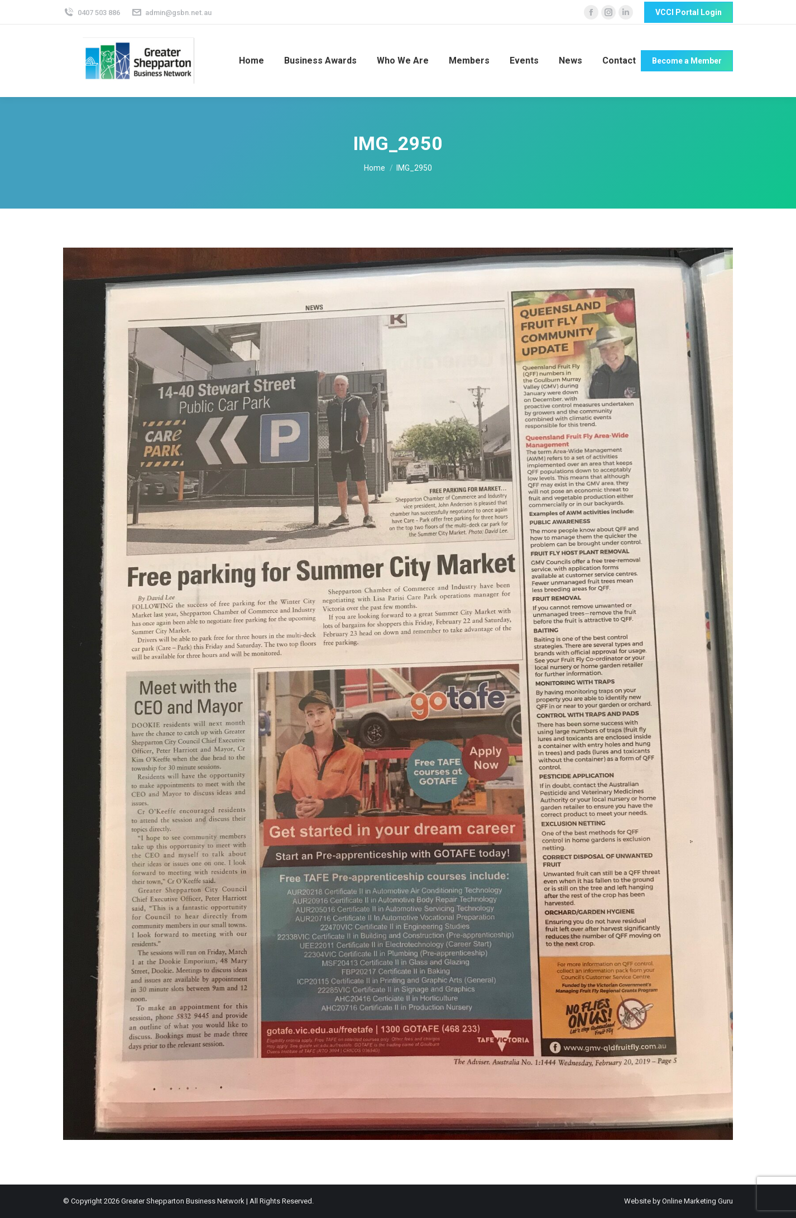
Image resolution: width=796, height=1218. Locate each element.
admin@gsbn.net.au (171, 12)
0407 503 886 (91, 12)
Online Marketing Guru (697, 1201)
